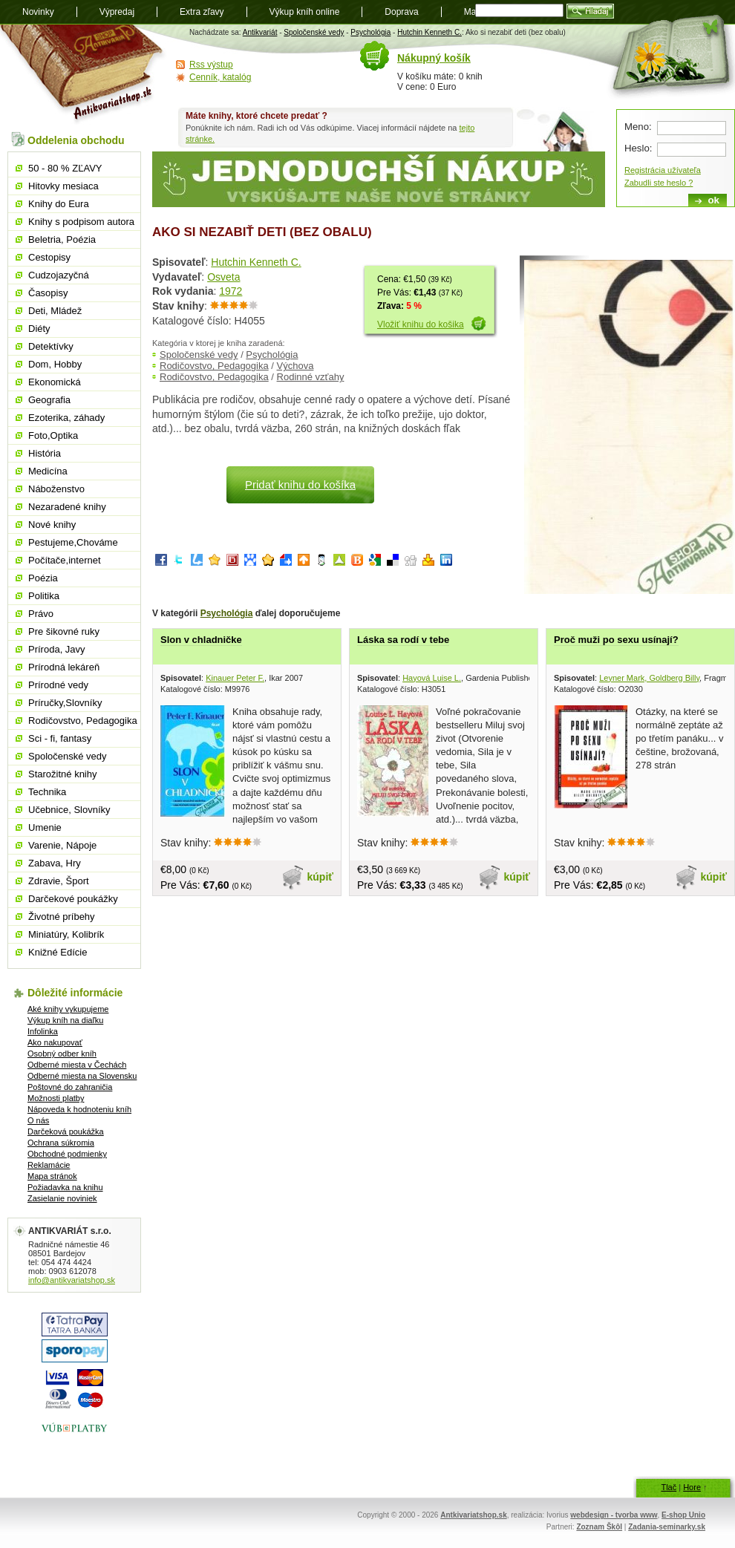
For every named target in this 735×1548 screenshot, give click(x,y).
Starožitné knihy (62, 774)
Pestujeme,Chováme (73, 542)
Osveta (223, 277)
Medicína (48, 471)
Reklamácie (48, 1164)
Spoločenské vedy (314, 32)
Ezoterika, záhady (66, 417)
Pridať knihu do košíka (300, 484)
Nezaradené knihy (67, 506)
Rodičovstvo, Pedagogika (214, 365)
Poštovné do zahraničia (69, 1086)
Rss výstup (211, 64)
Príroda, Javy (56, 649)
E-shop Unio (683, 1515)
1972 (230, 291)
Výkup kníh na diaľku (65, 1020)
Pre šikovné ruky (63, 631)
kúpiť (320, 877)
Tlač (668, 1487)
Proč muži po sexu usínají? (616, 639)
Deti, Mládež (55, 310)
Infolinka (42, 1031)
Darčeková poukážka (65, 1131)
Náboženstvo (56, 488)
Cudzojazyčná (58, 275)
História (44, 453)
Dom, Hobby (55, 364)
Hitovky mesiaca (63, 186)
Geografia (49, 399)
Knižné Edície (58, 952)
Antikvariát (260, 32)
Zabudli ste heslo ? (658, 182)
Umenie (45, 827)
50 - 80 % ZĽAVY (65, 168)
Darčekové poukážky (73, 898)
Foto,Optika (53, 435)
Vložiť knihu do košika (420, 324)
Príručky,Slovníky (65, 702)
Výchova (295, 365)
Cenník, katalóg (220, 77)
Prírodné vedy (58, 684)
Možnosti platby (55, 1098)
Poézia (43, 578)
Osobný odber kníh (62, 1053)
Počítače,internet (64, 560)
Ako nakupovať (54, 1042)
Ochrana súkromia (60, 1142)
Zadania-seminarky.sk (666, 1527)
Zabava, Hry (54, 863)
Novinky (38, 12)
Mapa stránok (52, 1176)
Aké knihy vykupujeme (67, 1009)
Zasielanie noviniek (62, 1198)
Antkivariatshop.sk (473, 1515)
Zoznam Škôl (599, 1527)
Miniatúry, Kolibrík (66, 934)
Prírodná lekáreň (63, 667)
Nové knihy (52, 524)
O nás (38, 1120)
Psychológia (370, 32)
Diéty (39, 328)
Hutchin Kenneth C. (429, 32)
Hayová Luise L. (431, 677)
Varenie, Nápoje (62, 845)
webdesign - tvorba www (613, 1515)
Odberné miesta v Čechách (76, 1064)
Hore (692, 1487)
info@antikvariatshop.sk (71, 1280)
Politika (43, 595)
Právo (40, 613)
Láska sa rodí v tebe (403, 639)
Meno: (638, 126)
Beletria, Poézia (62, 239)
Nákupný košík (434, 58)
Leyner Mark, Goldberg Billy (649, 677)
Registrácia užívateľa (662, 170)
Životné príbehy (61, 916)
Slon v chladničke (201, 639)
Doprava (401, 12)
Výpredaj (116, 12)
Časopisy (48, 292)
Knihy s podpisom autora (81, 221)
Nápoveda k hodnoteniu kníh (79, 1109)
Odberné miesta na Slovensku (82, 1075)
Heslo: (638, 148)
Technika (47, 791)
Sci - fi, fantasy (59, 738)
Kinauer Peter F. (235, 677)
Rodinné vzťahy (310, 376)
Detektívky (51, 346)
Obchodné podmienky (67, 1153)
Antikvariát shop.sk (83, 75)
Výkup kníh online (305, 12)
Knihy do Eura (58, 203)
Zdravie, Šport (58, 880)
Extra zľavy (202, 12)
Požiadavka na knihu (65, 1187)
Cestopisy (49, 257)
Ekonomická (54, 382)
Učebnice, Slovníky (69, 809)
